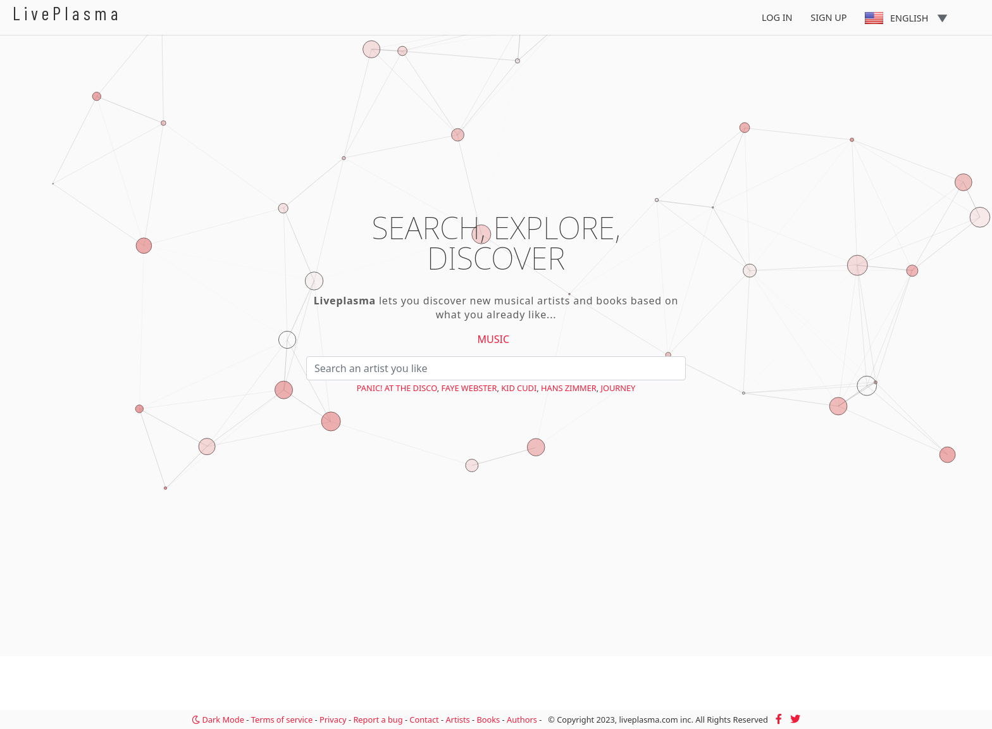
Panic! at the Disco (397, 388)
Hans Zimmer (569, 388)
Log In (777, 17)
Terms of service (282, 719)
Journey (617, 388)
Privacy (333, 719)
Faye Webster (469, 388)
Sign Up (828, 17)
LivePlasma (67, 13)
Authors (522, 719)
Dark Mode (218, 719)
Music (494, 339)
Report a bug (377, 719)
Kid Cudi (518, 388)
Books (488, 719)
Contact (423, 719)
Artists (457, 719)
